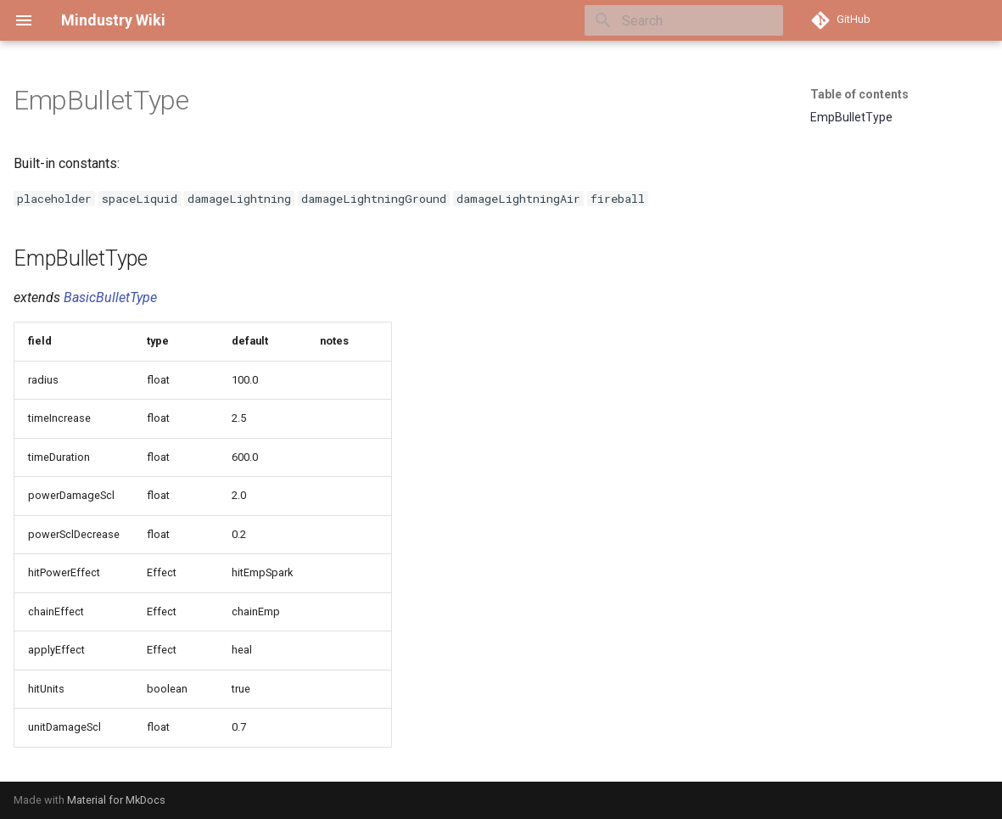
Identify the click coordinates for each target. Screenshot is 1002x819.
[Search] (684, 20)
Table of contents (859, 94)
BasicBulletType (110, 297)
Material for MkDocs (116, 800)
